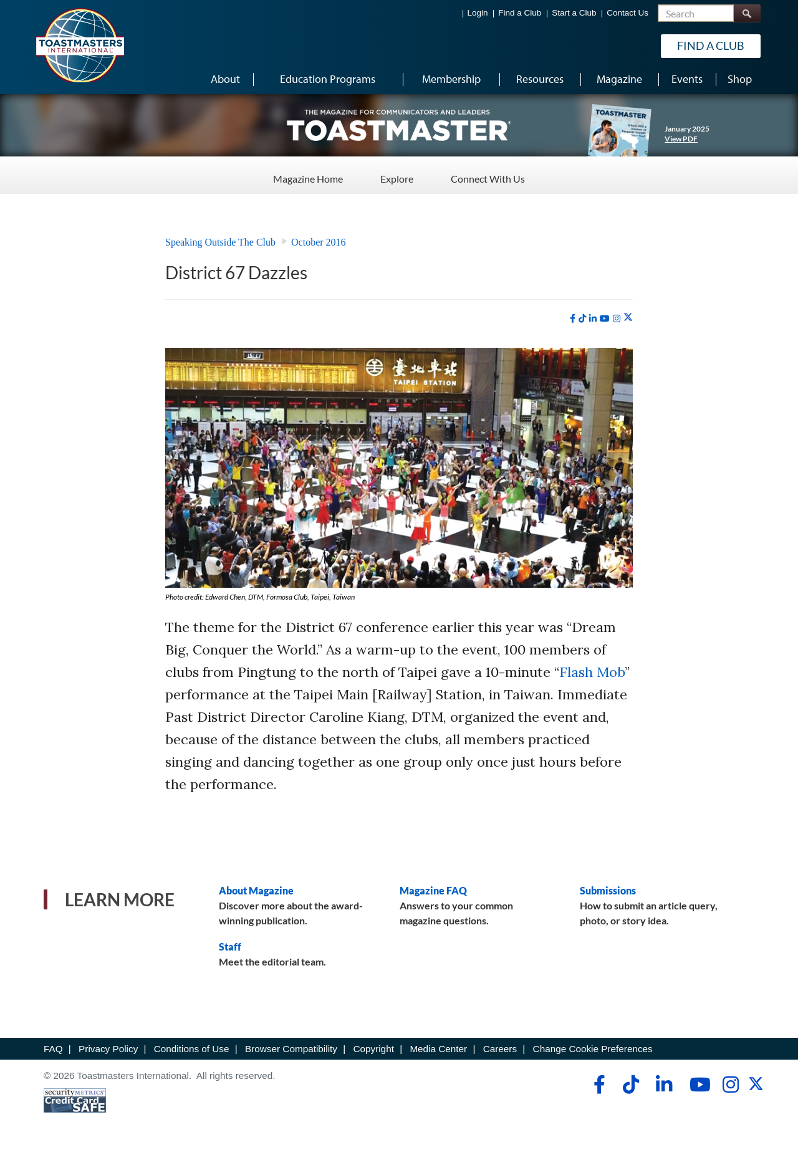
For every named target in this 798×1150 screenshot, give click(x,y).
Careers (500, 1048)
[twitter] (628, 318)
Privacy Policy (108, 1048)
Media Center (438, 1048)
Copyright (373, 1048)
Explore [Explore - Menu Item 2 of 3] (396, 174)
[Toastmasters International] (79, 44)
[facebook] (572, 318)
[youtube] (605, 318)
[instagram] (616, 318)
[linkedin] (593, 318)
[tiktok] (582, 318)
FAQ (53, 1048)
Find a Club (519, 12)
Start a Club (574, 12)
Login (478, 12)
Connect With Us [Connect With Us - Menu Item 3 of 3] (488, 174)
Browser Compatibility (291, 1048)
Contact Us (627, 12)
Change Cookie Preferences (593, 1048)
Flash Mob (592, 672)
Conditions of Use (191, 1048)
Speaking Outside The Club (220, 242)
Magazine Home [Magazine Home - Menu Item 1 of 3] (308, 174)
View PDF (681, 138)
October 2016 (318, 242)
